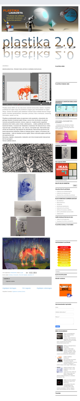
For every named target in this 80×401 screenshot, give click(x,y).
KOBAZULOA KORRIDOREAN (64, 191)
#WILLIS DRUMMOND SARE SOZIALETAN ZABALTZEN (69, 335)
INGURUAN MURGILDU (63, 206)
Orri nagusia (26, 288)
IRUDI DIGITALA (61, 202)
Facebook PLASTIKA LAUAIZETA (65, 221)
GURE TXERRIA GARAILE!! (68, 357)
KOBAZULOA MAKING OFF (63, 193)
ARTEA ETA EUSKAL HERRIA (64, 210)
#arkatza (11, 275)
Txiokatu (57, 271)
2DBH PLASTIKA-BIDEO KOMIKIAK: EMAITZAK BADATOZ (70, 381)
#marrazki (15, 275)
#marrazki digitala (23, 275)
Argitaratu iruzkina (10, 281)
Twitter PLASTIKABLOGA (63, 219)
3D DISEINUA (60, 200)
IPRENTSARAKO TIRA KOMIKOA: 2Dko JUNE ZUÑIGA (69, 369)
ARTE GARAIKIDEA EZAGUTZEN (65, 211)
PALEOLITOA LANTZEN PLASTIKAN (66, 195)
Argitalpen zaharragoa (44, 288)
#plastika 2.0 (31, 275)
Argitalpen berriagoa (9, 288)
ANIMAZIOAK (60, 213)
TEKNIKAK (59, 204)
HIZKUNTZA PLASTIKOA (63, 208)
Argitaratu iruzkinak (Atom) (18, 291)
